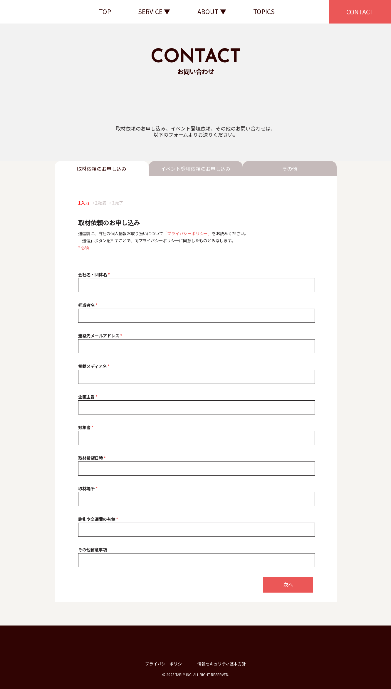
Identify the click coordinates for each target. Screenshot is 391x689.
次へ (288, 584)
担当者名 (88, 305)
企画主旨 (88, 397)
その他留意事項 (92, 550)
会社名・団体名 (94, 274)
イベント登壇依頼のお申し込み (196, 168)
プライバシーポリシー (165, 664)
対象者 (85, 427)
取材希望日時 (92, 458)
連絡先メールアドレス (100, 336)
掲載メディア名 (94, 366)
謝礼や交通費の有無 (98, 519)
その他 (289, 168)
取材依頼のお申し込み (102, 168)
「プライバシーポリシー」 (187, 233)
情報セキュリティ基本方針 (221, 664)
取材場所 (88, 488)
